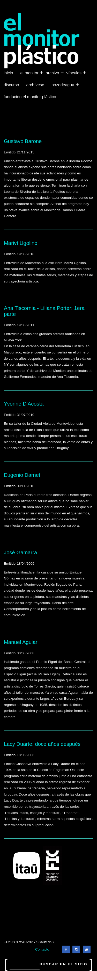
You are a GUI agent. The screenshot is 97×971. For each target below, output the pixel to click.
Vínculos (74, 73)
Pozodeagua (63, 85)
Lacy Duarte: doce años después (42, 744)
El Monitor (29, 73)
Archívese (35, 85)
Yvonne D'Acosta (24, 404)
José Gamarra (20, 552)
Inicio (8, 73)
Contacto (42, 949)
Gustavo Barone (23, 141)
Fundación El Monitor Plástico (30, 97)
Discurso (11, 85)
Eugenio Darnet (22, 475)
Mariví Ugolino (20, 243)
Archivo (53, 73)
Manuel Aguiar (20, 642)
